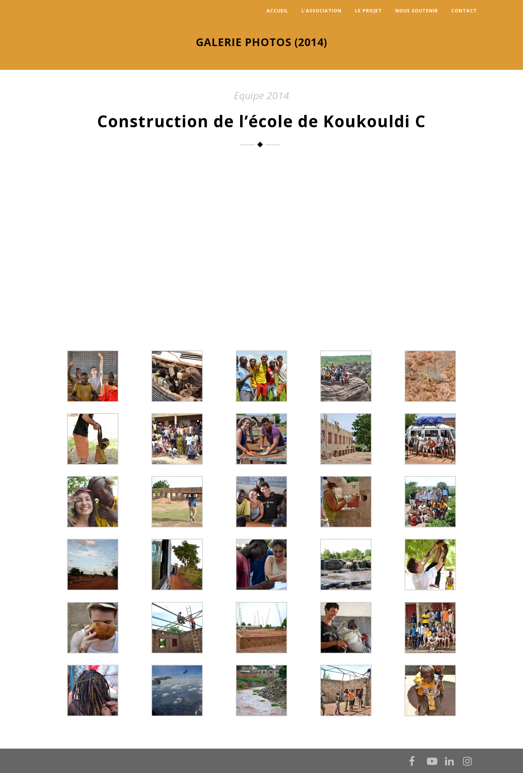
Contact (464, 10)
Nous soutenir (416, 10)
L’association (322, 10)
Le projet (368, 10)
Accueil (277, 10)
